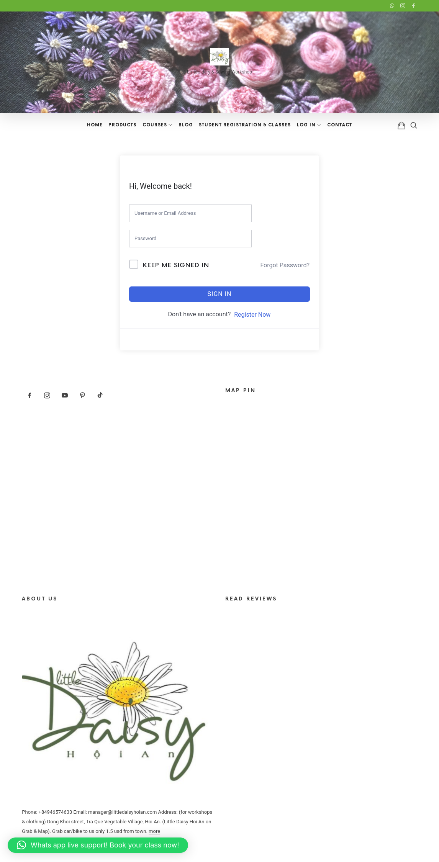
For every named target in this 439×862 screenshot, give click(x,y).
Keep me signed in (176, 265)
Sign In (220, 294)
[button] (98, 845)
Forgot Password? (285, 265)
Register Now (252, 314)
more (154, 831)
